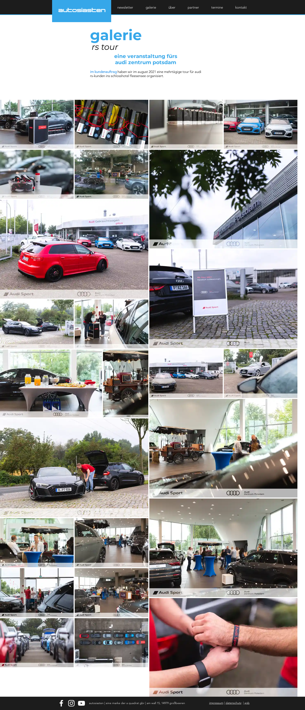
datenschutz (233, 703)
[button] (241, 7)
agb (247, 703)
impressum (216, 703)
